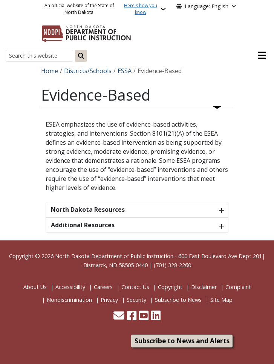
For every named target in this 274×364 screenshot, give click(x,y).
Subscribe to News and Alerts (182, 340)
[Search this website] (39, 55)
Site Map (221, 299)
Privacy (109, 299)
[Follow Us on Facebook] (131, 316)
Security (136, 299)
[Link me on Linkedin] (156, 316)
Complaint (238, 287)
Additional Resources (83, 225)
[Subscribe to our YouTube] (143, 316)
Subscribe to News (178, 299)
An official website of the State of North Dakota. (101, 9)
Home (49, 71)
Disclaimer (204, 287)
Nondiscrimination (69, 299)
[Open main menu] (262, 55)
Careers (103, 287)
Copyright (170, 287)
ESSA (125, 71)
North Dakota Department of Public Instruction (114, 256)
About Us (35, 287)
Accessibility (70, 287)
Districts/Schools (88, 71)
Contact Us (135, 287)
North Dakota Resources (88, 209)
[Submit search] (81, 56)
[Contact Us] (118, 316)
